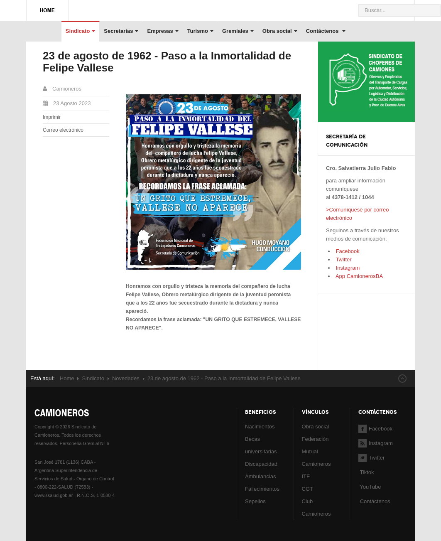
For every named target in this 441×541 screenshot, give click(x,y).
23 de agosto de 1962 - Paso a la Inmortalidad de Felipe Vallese (167, 61)
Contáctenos (325, 31)
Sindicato (81, 31)
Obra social (279, 31)
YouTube (369, 487)
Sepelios (255, 501)
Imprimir (52, 117)
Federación (315, 439)
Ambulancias (260, 476)
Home (67, 378)
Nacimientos (260, 426)
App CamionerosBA (358, 276)
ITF (306, 476)
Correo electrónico (63, 130)
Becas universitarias (261, 445)
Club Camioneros (316, 507)
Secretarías (121, 31)
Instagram (347, 268)
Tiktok (367, 472)
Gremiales (238, 31)
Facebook (347, 251)
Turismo (200, 31)
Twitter (343, 259)
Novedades (126, 378)
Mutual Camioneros (316, 457)
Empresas (162, 31)
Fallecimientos (262, 489)
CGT (307, 489)
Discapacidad (261, 464)
